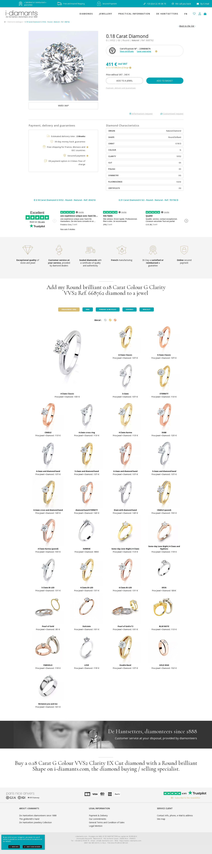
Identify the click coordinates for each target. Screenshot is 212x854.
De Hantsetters (167, 13)
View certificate (127, 51)
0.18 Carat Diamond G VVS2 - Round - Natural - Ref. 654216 (64, 200)
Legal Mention (95, 825)
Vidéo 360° (63, 105)
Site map (161, 819)
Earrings (129, 309)
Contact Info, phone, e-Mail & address (175, 815)
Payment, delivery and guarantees (121, 88)
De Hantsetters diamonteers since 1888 (37, 815)
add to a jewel (124, 80)
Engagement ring (69, 309)
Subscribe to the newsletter (185, 797)
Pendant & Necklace (107, 309)
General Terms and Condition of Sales (106, 822)
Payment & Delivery (98, 815)
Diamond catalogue (15, 22)
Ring (88, 309)
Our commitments (97, 819)
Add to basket (165, 80)
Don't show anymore (32, 846)
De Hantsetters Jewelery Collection (35, 822)
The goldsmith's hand (29, 819)
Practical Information (134, 13)
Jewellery (105, 13)
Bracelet (146, 309)
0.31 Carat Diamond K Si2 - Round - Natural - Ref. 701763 (148, 200)
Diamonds (86, 13)
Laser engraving (144, 51)
